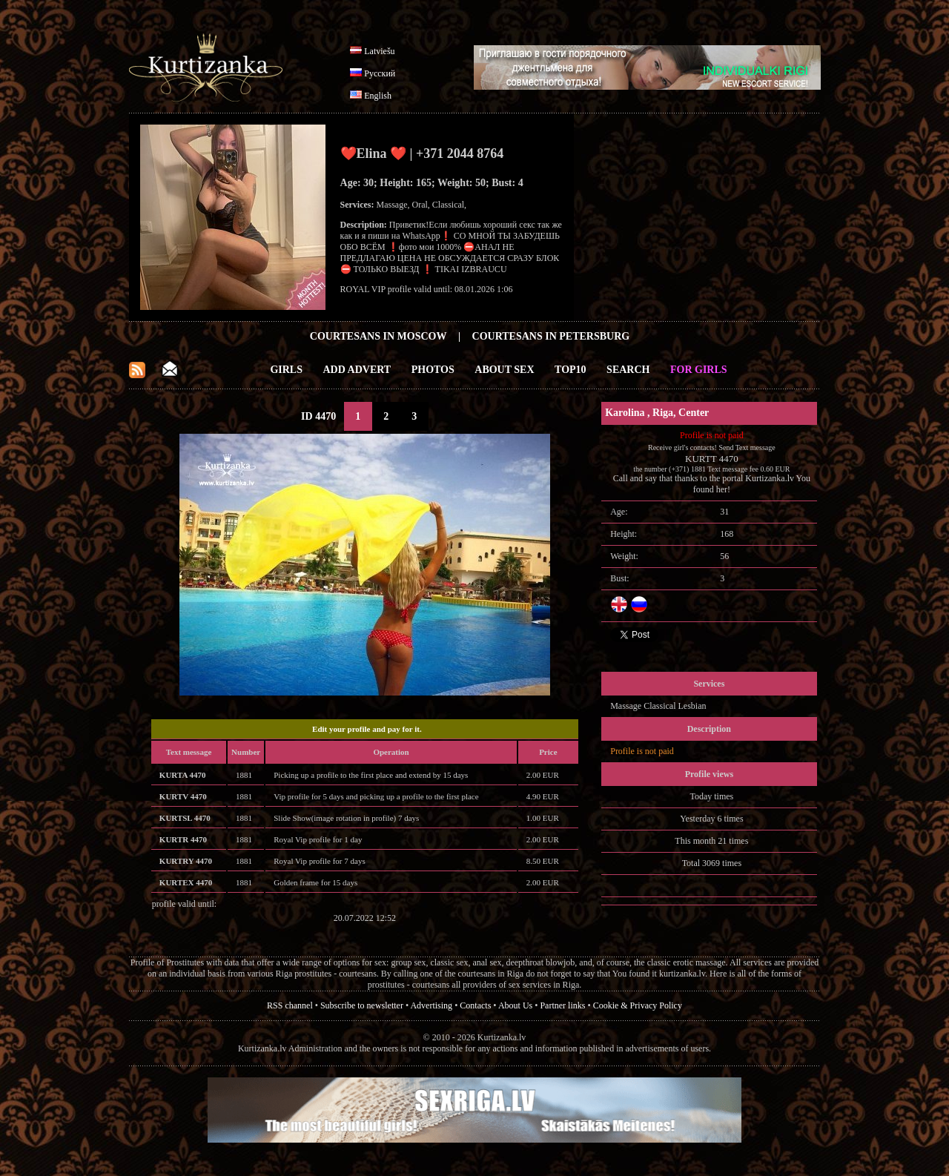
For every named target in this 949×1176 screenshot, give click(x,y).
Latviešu (379, 51)
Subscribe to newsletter (361, 1005)
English (377, 95)
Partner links (562, 1005)
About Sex (504, 369)
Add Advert (357, 369)
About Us (515, 1005)
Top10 (570, 369)
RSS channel (290, 1005)
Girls (286, 369)
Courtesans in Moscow (378, 336)
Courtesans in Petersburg (551, 336)
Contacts (475, 1005)
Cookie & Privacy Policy (637, 1005)
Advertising (431, 1005)
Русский (379, 73)
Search (627, 369)
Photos (432, 369)
